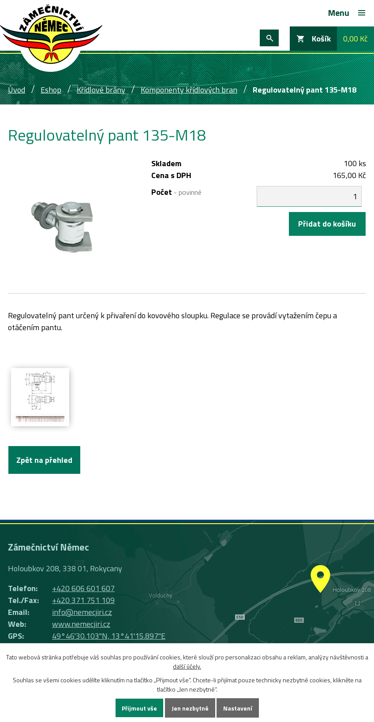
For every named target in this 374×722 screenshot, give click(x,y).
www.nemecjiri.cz (81, 624)
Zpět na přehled (44, 460)
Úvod (16, 90)
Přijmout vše (139, 708)
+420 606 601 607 (83, 588)
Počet (176, 192)
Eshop (51, 90)
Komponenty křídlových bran (189, 90)
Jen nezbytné (190, 708)
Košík (321, 39)
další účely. (187, 666)
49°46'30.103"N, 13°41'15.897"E (108, 636)
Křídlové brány (101, 90)
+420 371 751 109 (83, 600)
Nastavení (237, 708)
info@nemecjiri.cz (82, 612)
